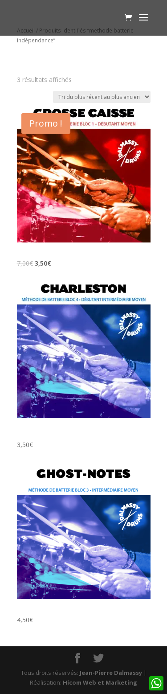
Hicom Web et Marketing (100, 682)
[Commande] (102, 97)
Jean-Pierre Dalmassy (111, 673)
